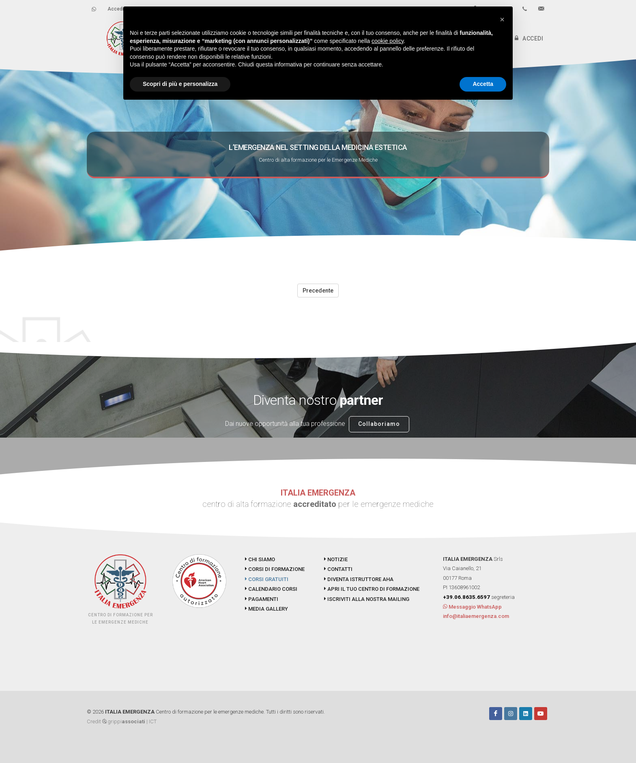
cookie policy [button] (388, 41)
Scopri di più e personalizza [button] (180, 84)
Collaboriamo (379, 424)
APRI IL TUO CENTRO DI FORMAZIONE (371, 589)
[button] (502, 19)
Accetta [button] (483, 84)
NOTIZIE (336, 559)
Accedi (115, 9)
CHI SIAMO (260, 559)
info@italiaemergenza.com (476, 616)
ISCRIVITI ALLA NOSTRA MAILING (366, 599)
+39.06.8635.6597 (466, 597)
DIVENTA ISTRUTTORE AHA (358, 579)
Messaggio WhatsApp (472, 607)
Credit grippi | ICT (122, 721)
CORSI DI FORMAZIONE (275, 569)
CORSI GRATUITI (266, 579)
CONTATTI (338, 569)
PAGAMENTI (261, 599)
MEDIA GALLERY (266, 609)
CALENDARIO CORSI (271, 589)
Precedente (318, 290)
